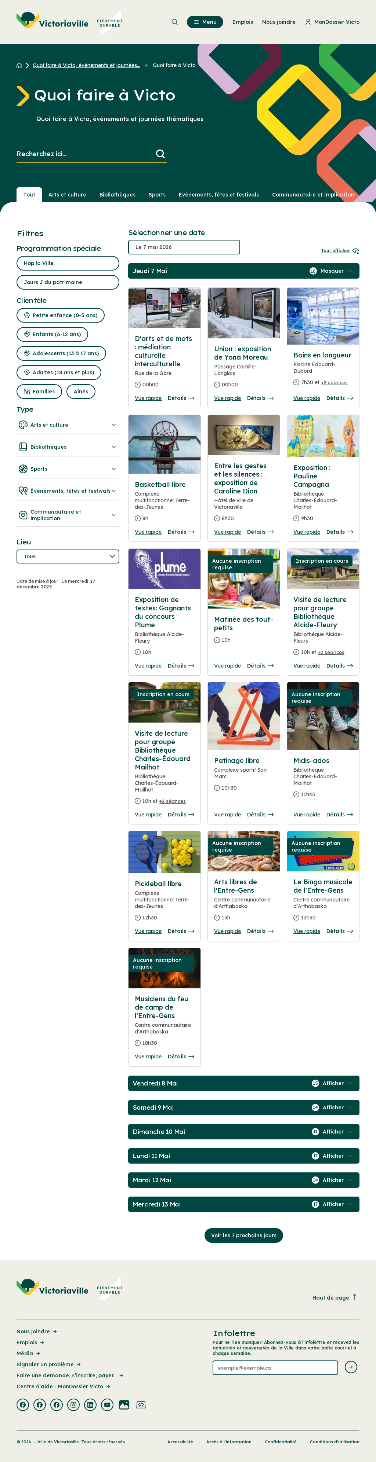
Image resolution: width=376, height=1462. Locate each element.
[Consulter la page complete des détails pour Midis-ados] (323, 780)
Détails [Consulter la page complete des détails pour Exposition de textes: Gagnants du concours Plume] (181, 665)
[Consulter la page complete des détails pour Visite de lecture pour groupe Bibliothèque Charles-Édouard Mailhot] (164, 770)
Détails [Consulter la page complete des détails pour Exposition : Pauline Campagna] (339, 532)
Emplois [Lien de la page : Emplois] (31, 1342)
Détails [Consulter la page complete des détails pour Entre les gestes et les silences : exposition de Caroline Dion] (260, 532)
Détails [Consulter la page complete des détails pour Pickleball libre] (181, 931)
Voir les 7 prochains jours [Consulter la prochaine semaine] (243, 1235)
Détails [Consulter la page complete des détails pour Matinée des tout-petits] (260, 665)
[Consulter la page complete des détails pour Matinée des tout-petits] (244, 632)
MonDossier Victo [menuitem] (332, 22)
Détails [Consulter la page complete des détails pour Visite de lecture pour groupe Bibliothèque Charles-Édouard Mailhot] (181, 814)
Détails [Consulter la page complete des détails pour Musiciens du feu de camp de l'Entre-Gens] (181, 1056)
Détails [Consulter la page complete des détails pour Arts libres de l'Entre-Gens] (260, 931)
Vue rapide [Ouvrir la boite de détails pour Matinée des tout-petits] (227, 665)
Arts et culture (68, 424)
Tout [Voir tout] (29, 194)
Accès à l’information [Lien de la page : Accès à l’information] (229, 1441)
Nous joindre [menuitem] (279, 22)
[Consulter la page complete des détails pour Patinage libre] (244, 777)
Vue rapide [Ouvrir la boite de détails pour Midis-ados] (306, 814)
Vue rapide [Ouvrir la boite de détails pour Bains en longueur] (306, 398)
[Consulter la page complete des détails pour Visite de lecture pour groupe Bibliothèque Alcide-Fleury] (323, 628)
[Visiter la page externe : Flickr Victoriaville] (124, 1406)
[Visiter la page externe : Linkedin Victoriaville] (90, 1406)
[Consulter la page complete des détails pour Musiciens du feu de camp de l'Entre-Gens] (164, 1024)
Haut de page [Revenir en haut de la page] (334, 1297)
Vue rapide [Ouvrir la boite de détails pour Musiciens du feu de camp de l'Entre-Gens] (148, 1056)
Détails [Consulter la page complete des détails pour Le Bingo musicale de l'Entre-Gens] (339, 931)
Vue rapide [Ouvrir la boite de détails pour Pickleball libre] (148, 931)
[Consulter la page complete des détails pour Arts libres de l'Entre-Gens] (244, 903)
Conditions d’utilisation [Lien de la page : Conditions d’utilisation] (334, 1441)
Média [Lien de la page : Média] (29, 1353)
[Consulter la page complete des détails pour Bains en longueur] (323, 372)
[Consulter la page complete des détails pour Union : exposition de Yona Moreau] (244, 370)
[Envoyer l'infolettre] (351, 1367)
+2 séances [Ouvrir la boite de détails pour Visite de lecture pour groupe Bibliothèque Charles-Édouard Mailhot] (172, 801)
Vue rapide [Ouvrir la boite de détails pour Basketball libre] (148, 532)
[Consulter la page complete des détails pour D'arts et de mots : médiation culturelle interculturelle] (164, 364)
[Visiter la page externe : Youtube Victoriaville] (107, 1406)
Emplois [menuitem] (242, 22)
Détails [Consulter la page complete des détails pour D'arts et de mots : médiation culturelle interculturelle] (181, 398)
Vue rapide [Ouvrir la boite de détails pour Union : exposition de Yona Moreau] (227, 398)
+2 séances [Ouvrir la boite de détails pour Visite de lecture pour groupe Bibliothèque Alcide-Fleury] (331, 652)
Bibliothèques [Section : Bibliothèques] (117, 194)
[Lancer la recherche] (160, 154)
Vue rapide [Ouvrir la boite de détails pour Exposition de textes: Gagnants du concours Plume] (148, 665)
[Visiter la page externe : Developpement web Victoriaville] (141, 1406)
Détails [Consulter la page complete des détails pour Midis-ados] (339, 814)
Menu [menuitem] (205, 22)
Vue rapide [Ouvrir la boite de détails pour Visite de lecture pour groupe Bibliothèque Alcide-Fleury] (306, 665)
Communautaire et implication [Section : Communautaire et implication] (313, 194)
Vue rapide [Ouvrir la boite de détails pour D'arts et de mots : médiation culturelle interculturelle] (148, 398)
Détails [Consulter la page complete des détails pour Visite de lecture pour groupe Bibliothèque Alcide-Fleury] (339, 665)
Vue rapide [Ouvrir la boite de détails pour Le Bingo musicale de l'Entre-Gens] (306, 931)
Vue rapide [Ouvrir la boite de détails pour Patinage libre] (227, 814)
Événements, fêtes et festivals (68, 490)
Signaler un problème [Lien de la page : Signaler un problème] (49, 1364)
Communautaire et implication (68, 515)
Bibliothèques (68, 446)
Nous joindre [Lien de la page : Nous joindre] (37, 1331)
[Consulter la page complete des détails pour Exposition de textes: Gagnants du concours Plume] (164, 628)
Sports (68, 468)
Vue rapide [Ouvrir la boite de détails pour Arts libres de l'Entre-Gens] (227, 931)
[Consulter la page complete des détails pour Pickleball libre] (164, 903)
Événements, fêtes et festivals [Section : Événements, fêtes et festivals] (219, 194)
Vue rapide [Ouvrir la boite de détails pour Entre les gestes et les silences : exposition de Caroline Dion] (227, 532)
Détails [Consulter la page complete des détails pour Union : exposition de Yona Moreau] (260, 398)
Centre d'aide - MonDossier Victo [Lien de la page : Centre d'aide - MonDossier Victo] (64, 1386)
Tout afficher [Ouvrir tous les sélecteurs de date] (340, 250)
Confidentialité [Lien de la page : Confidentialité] (281, 1441)
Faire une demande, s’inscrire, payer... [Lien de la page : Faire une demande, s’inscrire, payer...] (70, 1375)
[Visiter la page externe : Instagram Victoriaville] (73, 1406)
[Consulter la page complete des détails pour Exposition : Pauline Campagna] (323, 496)
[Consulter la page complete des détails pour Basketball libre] (164, 504)
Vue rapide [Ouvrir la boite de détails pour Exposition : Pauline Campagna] (306, 532)
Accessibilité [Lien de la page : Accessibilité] (180, 1441)
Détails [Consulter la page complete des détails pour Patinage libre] (260, 814)
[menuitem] (70, 22)
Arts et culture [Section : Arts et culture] (67, 194)
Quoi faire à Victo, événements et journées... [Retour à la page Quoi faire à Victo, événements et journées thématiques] (86, 65)
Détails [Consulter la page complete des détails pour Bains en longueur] (339, 398)
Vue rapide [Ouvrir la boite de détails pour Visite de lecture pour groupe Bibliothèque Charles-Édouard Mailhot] (148, 814)
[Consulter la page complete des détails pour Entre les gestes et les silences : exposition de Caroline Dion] (244, 495)
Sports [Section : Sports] (157, 194)
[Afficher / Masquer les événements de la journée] (337, 271)
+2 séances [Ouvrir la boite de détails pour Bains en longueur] (334, 382)
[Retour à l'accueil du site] (21, 65)
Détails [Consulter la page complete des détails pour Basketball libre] (181, 532)
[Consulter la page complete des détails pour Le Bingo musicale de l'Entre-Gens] (323, 903)
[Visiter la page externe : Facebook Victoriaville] (23, 1406)
